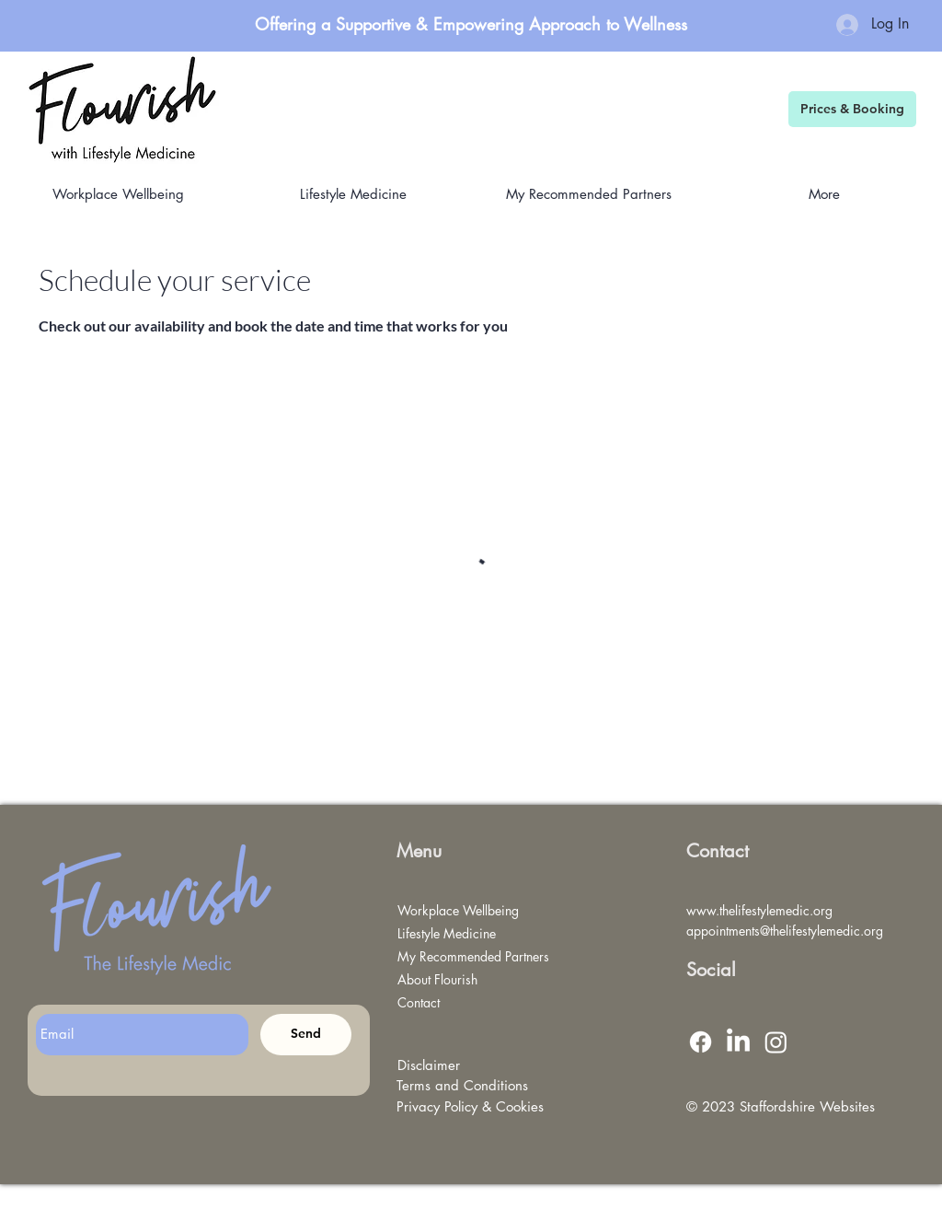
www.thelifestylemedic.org (759, 910)
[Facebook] (700, 1042)
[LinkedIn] (738, 1042)
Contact (418, 1002)
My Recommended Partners (465, 956)
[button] (588, 193)
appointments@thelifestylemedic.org (784, 930)
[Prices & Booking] (852, 109)
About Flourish (437, 979)
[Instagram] (776, 1042)
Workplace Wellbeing (458, 910)
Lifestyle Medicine (446, 933)
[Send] (305, 1034)
